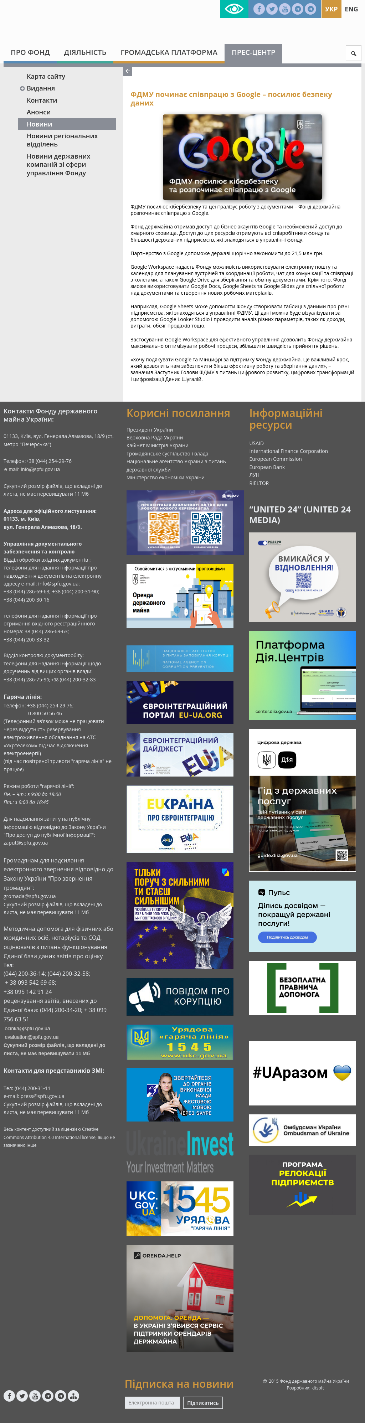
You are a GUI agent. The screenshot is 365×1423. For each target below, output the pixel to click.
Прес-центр (253, 52)
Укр (331, 9)
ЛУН (254, 474)
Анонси (39, 112)
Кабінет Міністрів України (158, 445)
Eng (351, 9)
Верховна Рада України (155, 437)
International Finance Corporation (288, 451)
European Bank (267, 467)
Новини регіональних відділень (62, 140)
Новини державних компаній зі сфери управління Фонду (58, 164)
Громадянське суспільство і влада (168, 453)
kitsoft (318, 1388)
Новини (39, 124)
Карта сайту (46, 76)
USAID (256, 443)
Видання (37, 88)
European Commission (275, 458)
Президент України (150, 429)
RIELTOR (259, 483)
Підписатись (203, 1402)
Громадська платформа (168, 52)
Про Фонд (30, 52)
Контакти (42, 100)
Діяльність (85, 52)
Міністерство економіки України (166, 477)
